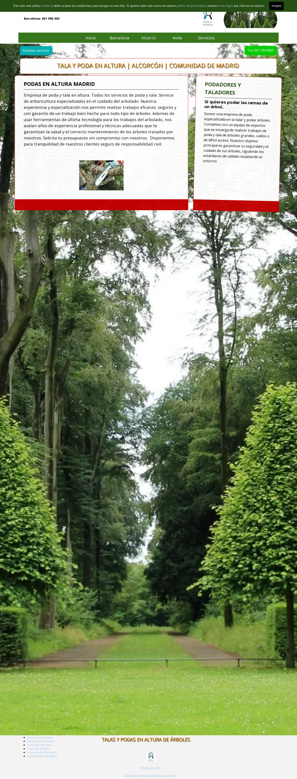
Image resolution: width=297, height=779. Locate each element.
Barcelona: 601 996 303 (41, 18)
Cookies (169, 776)
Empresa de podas (40, 737)
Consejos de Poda (39, 745)
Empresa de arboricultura (45, 8)
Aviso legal (131, 776)
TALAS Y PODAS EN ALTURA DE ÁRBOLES (146, 739)
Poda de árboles (38, 749)
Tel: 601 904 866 (256, 50)
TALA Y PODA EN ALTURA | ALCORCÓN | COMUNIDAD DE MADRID (148, 66)
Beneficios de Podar (40, 741)
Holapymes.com (150, 768)
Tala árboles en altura (42, 756)
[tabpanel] (150, 767)
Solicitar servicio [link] (40, 50)
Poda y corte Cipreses (42, 752)
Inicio (91, 37)
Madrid (148, 37)
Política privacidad (151, 776)
